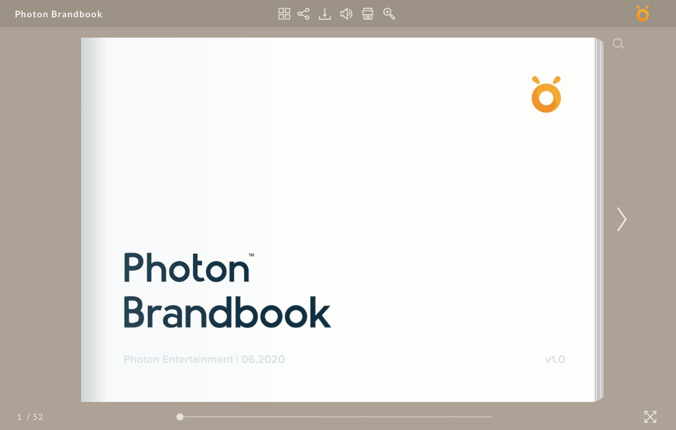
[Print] (367, 13)
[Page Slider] (334, 416)
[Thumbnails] (284, 13)
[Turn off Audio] (346, 13)
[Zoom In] (389, 13)
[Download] (325, 13)
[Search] (619, 44)
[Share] (303, 13)
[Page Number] (21, 416)
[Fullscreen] (650, 416)
